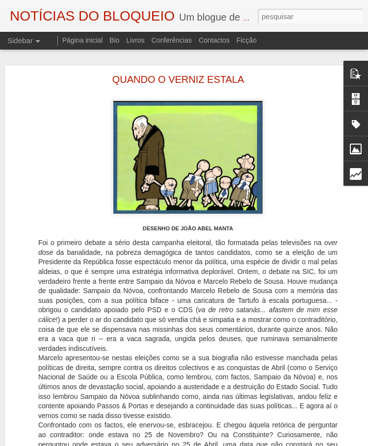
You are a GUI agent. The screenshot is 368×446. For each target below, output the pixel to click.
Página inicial (82, 40)
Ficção (247, 40)
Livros (135, 40)
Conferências (171, 40)
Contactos (214, 40)
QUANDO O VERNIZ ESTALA (178, 77)
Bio (114, 40)
